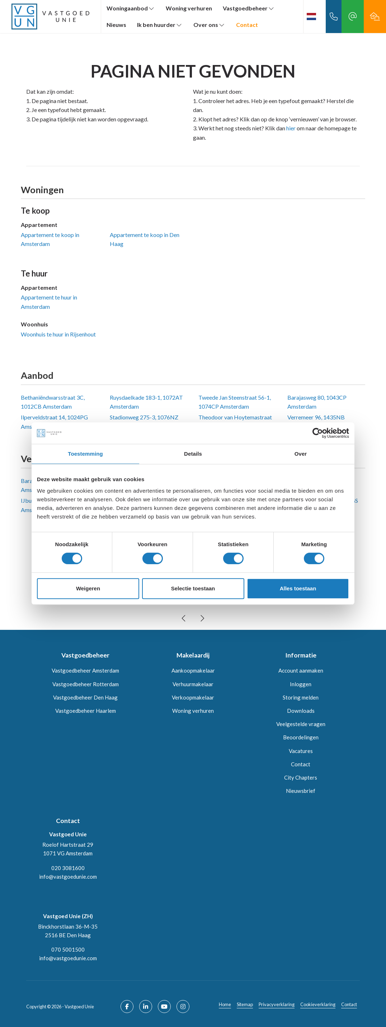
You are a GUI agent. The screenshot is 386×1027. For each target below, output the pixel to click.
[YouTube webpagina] (164, 1006)
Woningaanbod (131, 8)
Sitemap (245, 1004)
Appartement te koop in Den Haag (144, 239)
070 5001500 (68, 949)
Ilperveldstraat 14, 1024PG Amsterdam (54, 422)
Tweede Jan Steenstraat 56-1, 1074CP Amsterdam (234, 402)
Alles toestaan (298, 588)
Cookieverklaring (317, 1004)
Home (225, 1004)
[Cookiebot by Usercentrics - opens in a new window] (317, 433)
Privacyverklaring (277, 1004)
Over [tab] (301, 454)
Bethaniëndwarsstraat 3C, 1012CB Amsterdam (53, 402)
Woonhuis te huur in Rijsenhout (58, 334)
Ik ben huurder (160, 24)
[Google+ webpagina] (182, 1006)
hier (291, 128)
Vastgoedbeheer (249, 8)
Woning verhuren (189, 8)
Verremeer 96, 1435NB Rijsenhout (316, 422)
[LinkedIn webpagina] (145, 1006)
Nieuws (116, 24)
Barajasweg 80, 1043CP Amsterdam (317, 402)
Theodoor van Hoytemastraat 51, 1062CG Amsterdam (235, 422)
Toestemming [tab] (85, 454)
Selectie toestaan (193, 588)
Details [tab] (193, 454)
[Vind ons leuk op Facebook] (127, 1006)
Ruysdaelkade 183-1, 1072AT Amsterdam (146, 402)
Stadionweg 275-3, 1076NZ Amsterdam (144, 422)
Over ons (209, 24)
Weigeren (88, 588)
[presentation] (184, 618)
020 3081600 (68, 868)
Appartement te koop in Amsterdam (50, 239)
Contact (247, 24)
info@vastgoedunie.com (68, 876)
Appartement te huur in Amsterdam (49, 302)
